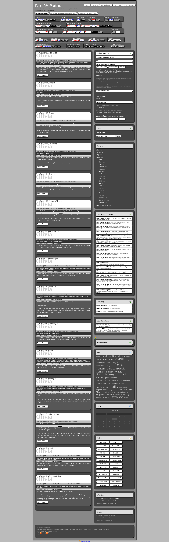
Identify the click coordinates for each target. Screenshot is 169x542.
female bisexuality (51, 63)
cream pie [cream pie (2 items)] (127, 360)
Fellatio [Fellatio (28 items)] (109, 371)
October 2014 (116, 446)
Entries (43, 533)
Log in (38, 534)
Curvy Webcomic (101, 305)
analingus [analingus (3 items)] (98, 356)
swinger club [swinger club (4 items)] (100, 397)
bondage (46, 123)
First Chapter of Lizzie (103, 245)
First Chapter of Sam (102, 271)
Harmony (38, 25)
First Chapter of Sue (102, 275)
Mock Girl (99, 311)
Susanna (52, 19)
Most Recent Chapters (101, 66)
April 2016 (103, 446)
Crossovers (95, 5)
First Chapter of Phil (102, 267)
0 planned (114, 46)
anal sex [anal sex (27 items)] (107, 356)
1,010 (74, 208)
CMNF (41, 62)
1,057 (77, 358)
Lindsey (92, 46)
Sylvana (116, 19)
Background (116, 40)
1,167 (75, 239)
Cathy (58, 25)
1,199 (77, 386)
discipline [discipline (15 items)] (100, 366)
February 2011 (103, 474)
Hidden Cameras (101, 96)
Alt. (53, 46)
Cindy (83, 19)
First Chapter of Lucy (103, 249)
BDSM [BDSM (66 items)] (116, 356)
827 (75, 120)
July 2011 (116, 463)
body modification (44, 184)
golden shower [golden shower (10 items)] (111, 378)
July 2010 (116, 485)
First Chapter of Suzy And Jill (105, 284)
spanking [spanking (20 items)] (125, 394)
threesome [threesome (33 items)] (117, 397)
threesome (87, 361)
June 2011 (103, 467)
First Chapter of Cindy (103, 222)
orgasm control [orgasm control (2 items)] (123, 387)
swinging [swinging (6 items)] (108, 397)
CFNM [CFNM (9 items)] (98, 360)
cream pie (46, 62)
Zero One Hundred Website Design (68, 529)
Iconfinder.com (53, 531)
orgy (72, 63)
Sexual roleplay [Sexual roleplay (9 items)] (123, 392)
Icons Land (44, 531)
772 (75, 181)
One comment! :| (62, 294)
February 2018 (116, 442)
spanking (76, 211)
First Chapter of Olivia (103, 253)
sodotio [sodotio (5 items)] (117, 395)
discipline (72, 268)
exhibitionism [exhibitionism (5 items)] (111, 369)
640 (75, 151)
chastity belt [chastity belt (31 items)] (108, 359)
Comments (51, 533)
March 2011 (116, 471)
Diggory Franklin (101, 325)
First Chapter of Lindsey (103, 241)
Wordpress (94, 529)
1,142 (76, 421)
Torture (60, 241)
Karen (68, 19)
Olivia (46, 19)
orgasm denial (69, 361)
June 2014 (116, 453)
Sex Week (39, 46)
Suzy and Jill (71, 25)
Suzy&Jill (76, 40)
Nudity (98, 94)
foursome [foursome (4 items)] (118, 375)
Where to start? (129, 5)
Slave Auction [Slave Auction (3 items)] (110, 395)
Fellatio (43, 63)
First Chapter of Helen (103, 231)
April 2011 (103, 471)
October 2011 (103, 463)
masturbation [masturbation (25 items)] (102, 387)
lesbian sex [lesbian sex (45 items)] (118, 383)
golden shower (79, 296)
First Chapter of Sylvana (103, 290)
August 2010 (102, 485)
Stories (98, 157)
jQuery (108, 529)
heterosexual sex (61, 63)
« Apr (104, 429)
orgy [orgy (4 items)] (110, 390)
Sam (93, 19)
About (87, 5)
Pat (72, 19)
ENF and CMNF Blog (102, 308)
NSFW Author (49, 5)
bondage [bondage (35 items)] (125, 356)
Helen (97, 46)
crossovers (51, 486)
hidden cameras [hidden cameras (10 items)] (123, 381)
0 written (121, 46)
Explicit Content (57, 458)
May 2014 (103, 456)
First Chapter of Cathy (103, 218)
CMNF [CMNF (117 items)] (119, 359)
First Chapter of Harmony (104, 226)
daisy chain (61, 62)
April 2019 (103, 442)
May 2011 (116, 467)
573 (75, 90)
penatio (75, 123)
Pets (37, 19)
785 (77, 331)
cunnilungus (53, 62)
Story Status (118, 5)
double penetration (70, 62)
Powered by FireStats (85, 541)
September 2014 (103, 449)
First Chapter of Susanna (104, 279)
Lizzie (41, 19)
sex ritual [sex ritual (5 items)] (113, 392)
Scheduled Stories (42, 13)
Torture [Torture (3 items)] (126, 397)
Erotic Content (79, 62)
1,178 (78, 455)
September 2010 (116, 481)
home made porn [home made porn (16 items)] (103, 383)
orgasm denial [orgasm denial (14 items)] (102, 390)
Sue (97, 25)
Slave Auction (69, 211)
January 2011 (116, 474)
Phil (90, 19)
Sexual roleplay (46, 459)
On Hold (57, 46)
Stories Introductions (102, 205)
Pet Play (46, 269)
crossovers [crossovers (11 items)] (100, 363)
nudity (68, 63)
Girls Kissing (46, 361)
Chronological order (113, 66)
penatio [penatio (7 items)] (115, 390)
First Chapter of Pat (102, 257)
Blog (110, 40)
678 (76, 266)
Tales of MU (100, 329)
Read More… (42, 75)
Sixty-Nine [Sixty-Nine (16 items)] (100, 394)
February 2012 (103, 460)
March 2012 (116, 456)
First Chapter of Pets (102, 263)
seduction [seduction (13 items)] (105, 392)
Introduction (122, 66)
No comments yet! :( (61, 60)
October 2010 (103, 481)
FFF (102, 529)
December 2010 (102, 478)
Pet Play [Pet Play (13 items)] (123, 390)
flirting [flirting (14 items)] (111, 375)
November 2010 (116, 478)
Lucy (97, 19)
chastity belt (53, 211)
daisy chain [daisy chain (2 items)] (122, 362)
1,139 (75, 60)
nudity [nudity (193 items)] (114, 387)
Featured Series (106, 5)
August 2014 (116, 449)
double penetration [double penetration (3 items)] (110, 366)
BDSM (41, 123)
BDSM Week (47, 46)
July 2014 (102, 453)
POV (98, 40)
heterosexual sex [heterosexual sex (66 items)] (106, 380)
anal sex (42, 268)
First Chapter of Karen (103, 236)
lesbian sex (80, 388)
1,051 (78, 483)
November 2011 (116, 460)
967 (75, 294)
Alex (106, 19)
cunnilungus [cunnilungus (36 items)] (112, 362)
